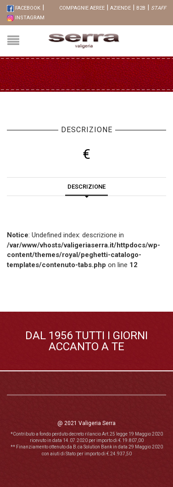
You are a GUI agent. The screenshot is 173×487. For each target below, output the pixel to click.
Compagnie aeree (82, 8)
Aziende (120, 8)
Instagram (26, 18)
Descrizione (86, 186)
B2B (140, 8)
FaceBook (23, 8)
